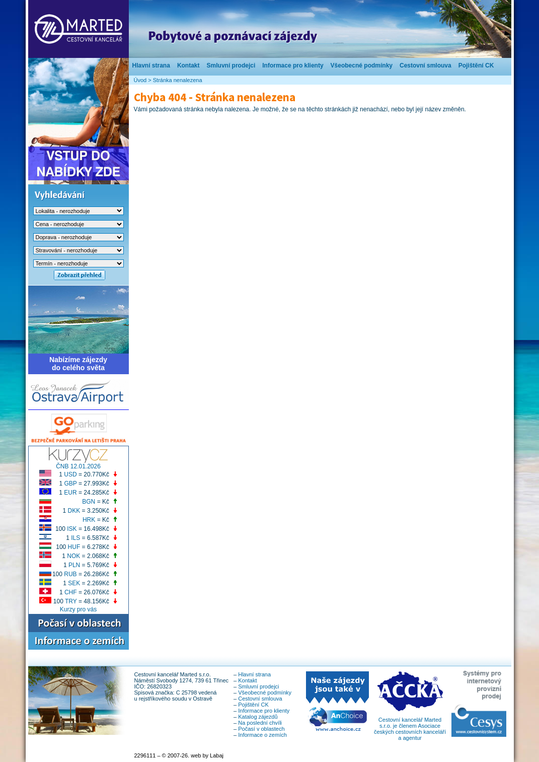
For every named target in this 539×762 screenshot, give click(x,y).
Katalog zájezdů (257, 717)
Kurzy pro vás (78, 609)
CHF (70, 592)
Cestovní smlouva (425, 65)
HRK (89, 519)
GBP (70, 483)
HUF (74, 546)
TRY (71, 601)
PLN (74, 565)
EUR (70, 492)
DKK (74, 510)
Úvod (140, 80)
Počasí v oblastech (261, 729)
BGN (88, 501)
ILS (75, 537)
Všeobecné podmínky (362, 65)
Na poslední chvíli (260, 723)
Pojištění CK (476, 65)
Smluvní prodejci (231, 65)
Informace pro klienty (292, 65)
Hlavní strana (151, 65)
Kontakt (188, 65)
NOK (73, 556)
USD (70, 474)
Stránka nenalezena (177, 80)
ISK (71, 528)
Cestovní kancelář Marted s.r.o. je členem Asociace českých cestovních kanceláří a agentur (410, 726)
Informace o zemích (262, 735)
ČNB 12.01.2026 (78, 466)
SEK (74, 583)
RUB (70, 574)
